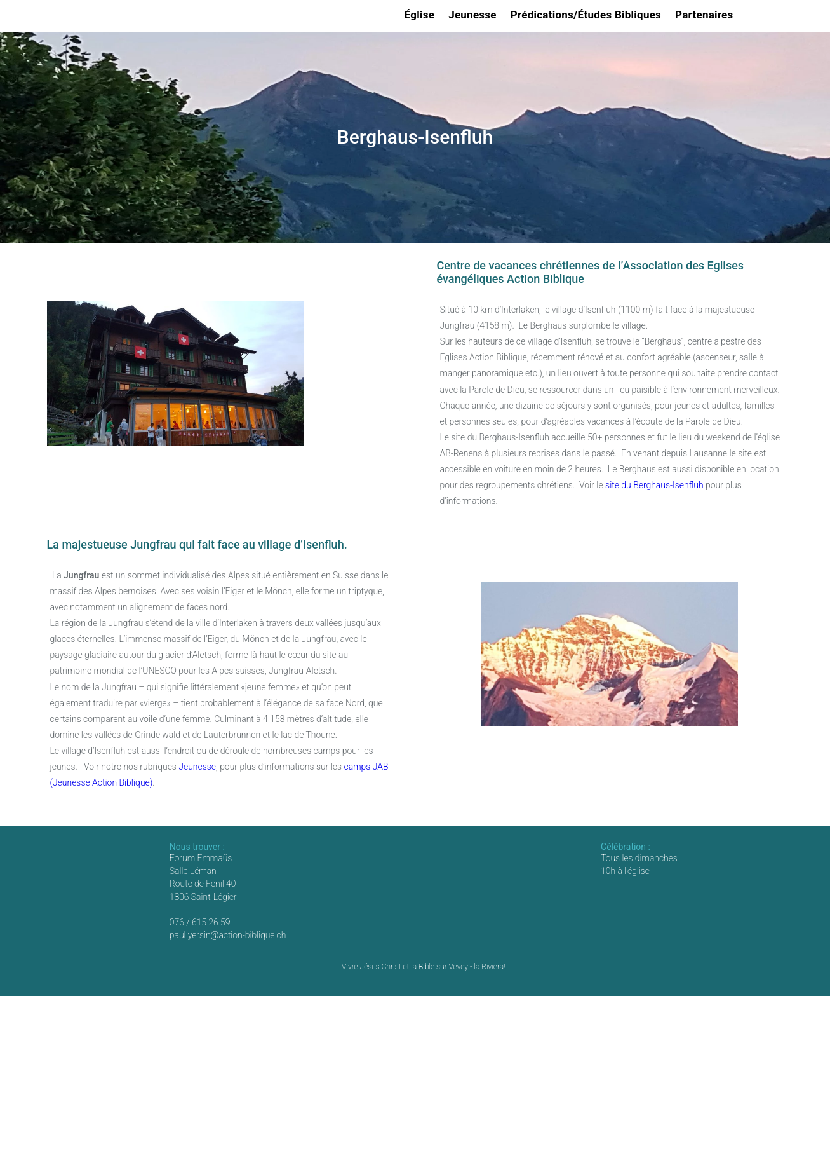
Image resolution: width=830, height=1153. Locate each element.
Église (422, 14)
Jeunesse (474, 14)
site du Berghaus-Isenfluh (654, 485)
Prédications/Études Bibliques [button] (588, 14)
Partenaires (706, 14)
